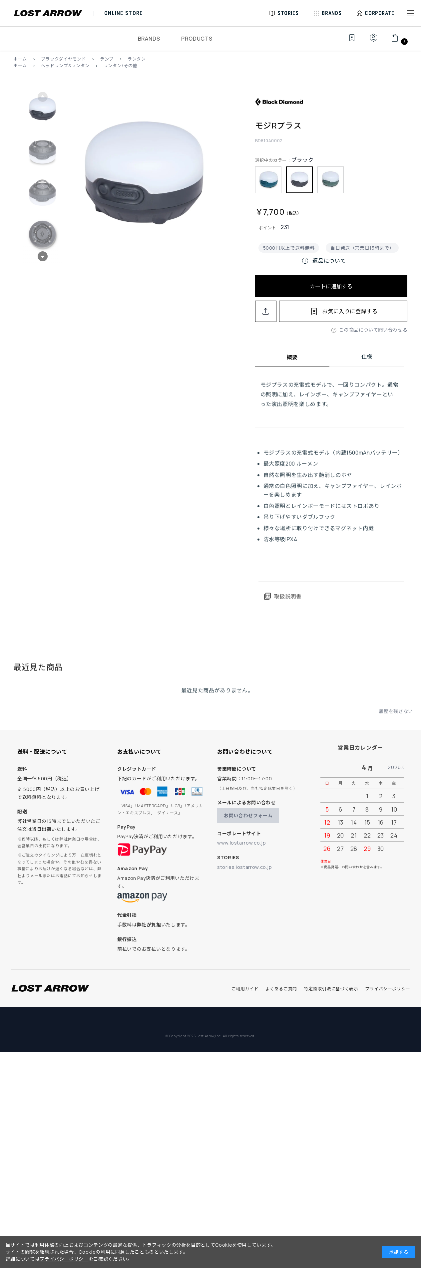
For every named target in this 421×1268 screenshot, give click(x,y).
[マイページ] (373, 41)
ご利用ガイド (245, 989)
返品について (323, 261)
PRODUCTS (196, 38)
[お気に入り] (347, 41)
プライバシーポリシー (387, 989)
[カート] (398, 41)
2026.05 (398, 767)
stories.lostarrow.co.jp (244, 867)
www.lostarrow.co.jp (241, 843)
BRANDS (149, 38)
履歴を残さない (396, 716)
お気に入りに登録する (349, 311)
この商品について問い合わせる (373, 330)
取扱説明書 (282, 601)
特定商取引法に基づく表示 (331, 989)
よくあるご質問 (281, 989)
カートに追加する (331, 286)
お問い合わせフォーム (248, 815)
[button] (410, 13)
